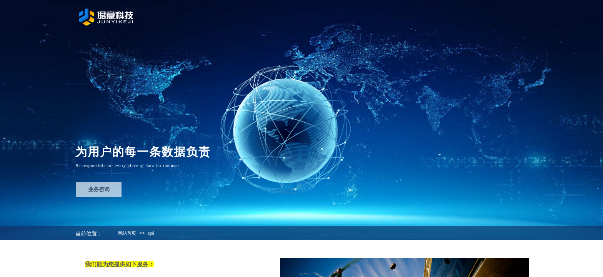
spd (151, 233)
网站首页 (127, 233)
